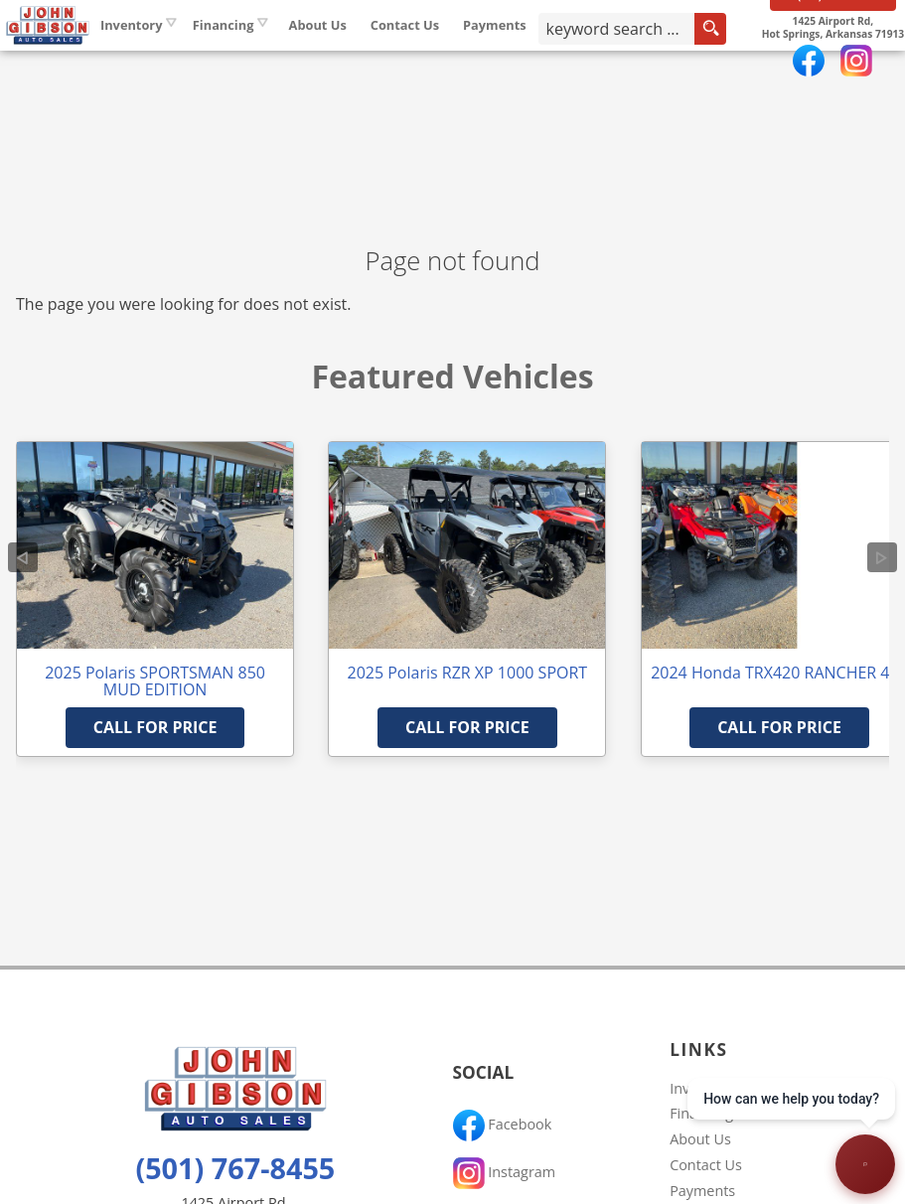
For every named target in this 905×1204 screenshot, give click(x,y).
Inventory (232, 59)
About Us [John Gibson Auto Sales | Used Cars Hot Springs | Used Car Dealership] (418, 59)
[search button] (728, 63)
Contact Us (706, 1164)
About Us (700, 1138)
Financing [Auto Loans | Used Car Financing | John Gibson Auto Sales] (324, 59)
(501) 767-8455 (235, 1167)
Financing (701, 1113)
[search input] (675, 63)
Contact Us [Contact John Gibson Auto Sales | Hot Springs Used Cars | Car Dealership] (505, 59)
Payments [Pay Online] (596, 59)
